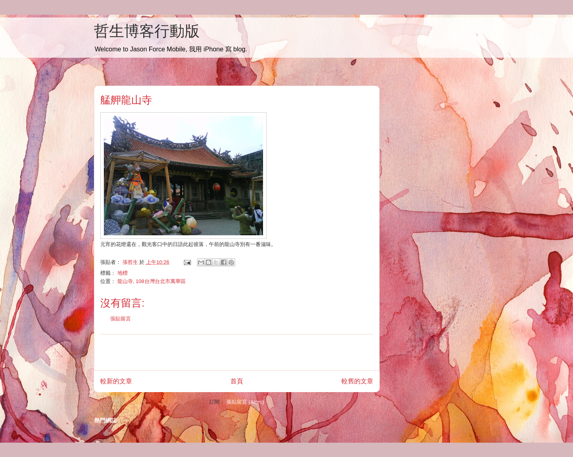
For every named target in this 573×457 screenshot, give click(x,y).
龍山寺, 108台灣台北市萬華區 (151, 281)
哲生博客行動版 (147, 31)
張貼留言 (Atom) (245, 402)
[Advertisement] (237, 352)
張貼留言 (120, 319)
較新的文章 (116, 381)
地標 (122, 273)
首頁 (236, 381)
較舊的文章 (357, 381)
